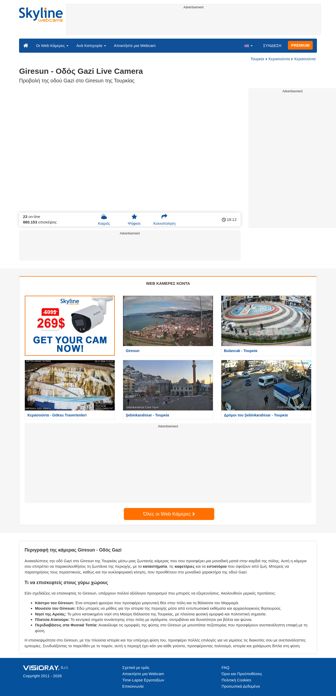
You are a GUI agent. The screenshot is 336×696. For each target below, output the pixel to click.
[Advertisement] (193, 22)
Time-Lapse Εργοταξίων (143, 680)
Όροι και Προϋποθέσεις (242, 673)
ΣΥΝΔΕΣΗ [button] (272, 45)
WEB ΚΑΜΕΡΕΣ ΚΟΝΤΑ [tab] (168, 283)
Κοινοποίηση (164, 220)
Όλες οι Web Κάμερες (169, 514)
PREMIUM (300, 45)
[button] (248, 45)
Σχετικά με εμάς (135, 667)
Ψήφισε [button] (134, 220)
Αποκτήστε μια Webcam (135, 45)
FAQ (225, 667)
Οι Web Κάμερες (52, 45)
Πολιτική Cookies (236, 680)
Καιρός (104, 220)
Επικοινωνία (132, 686)
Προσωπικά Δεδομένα (241, 686)
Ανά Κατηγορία (91, 45)
